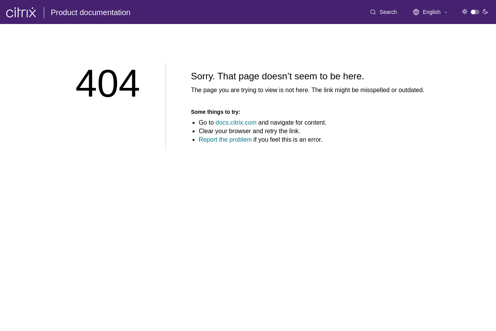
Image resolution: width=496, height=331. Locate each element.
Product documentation (91, 12)
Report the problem (225, 139)
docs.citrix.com (236, 122)
